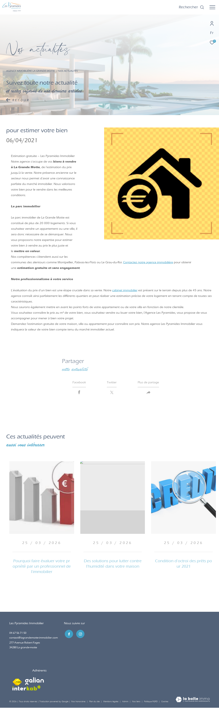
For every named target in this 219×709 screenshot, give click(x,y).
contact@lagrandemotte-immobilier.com (33, 638)
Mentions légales (111, 703)
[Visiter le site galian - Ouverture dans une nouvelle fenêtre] (34, 682)
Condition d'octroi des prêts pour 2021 (183, 565)
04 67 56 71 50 (17, 634)
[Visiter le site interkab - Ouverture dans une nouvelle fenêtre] (26, 689)
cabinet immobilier (124, 290)
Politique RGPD (151, 703)
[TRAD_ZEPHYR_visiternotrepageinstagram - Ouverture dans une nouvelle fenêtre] (79, 634)
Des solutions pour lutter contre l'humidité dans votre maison (113, 565)
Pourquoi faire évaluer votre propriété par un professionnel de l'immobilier (42, 567)
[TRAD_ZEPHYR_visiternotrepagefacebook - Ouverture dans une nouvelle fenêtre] (68, 634)
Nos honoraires (78, 703)
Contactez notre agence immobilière (148, 262)
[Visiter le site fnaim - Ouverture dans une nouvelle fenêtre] (17, 682)
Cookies (164, 703)
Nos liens (136, 703)
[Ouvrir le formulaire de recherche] (191, 7)
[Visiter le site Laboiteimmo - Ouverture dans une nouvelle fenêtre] (193, 701)
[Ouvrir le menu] (212, 7)
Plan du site (94, 703)
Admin (125, 703)
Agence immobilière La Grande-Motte (30, 70)
